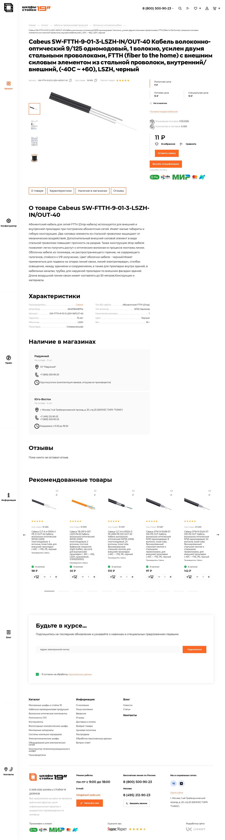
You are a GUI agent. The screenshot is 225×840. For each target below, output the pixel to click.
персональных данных (80, 674)
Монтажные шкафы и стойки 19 (45, 705)
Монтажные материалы (41, 730)
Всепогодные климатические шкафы (48, 726)
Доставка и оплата (86, 722)
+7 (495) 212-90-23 (49, 416)
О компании (82, 705)
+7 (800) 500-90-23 (49, 374)
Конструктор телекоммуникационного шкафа (49, 750)
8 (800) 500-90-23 (156, 8)
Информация (85, 699)
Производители (37, 755)
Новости (127, 705)
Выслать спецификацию (166, 164)
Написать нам (89, 803)
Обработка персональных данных (93, 738)
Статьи (126, 709)
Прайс (8, 359)
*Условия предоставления (164, 111)
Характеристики (61, 190)
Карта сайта (176, 792)
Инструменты (36, 722)
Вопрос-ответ (83, 742)
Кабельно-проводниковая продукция (48, 709)
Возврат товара (84, 726)
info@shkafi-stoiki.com (88, 795)
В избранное (165, 144)
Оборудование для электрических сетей (47, 743)
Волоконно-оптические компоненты (48, 713)
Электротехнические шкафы (44, 738)
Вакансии (81, 713)
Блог (8, 634)
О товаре (37, 190)
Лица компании (84, 709)
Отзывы (118, 190)
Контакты (130, 715)
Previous (24, 534)
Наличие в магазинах (92, 190)
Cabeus (79, 304)
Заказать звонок (136, 803)
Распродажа (82, 734)
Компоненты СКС (38, 717)
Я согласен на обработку (64, 674)
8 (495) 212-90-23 (136, 795)
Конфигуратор (9, 222)
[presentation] (57, 663)
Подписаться (195, 649)
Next (218, 534)
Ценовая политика (86, 730)
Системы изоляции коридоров (45, 734)
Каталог (8, 85)
